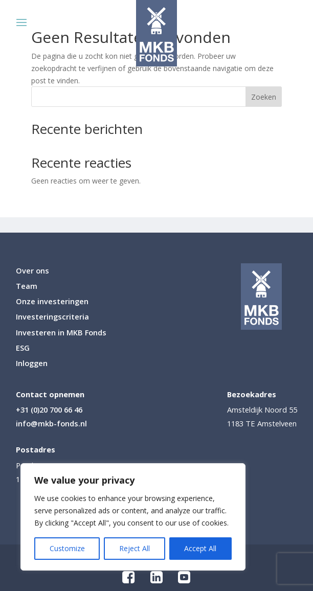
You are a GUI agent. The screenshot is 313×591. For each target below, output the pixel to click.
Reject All (134, 548)
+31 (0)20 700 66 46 (49, 409)
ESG (23, 348)
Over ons (32, 271)
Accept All (200, 548)
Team (26, 286)
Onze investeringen (52, 302)
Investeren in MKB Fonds (61, 333)
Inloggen (32, 363)
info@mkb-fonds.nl (51, 423)
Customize (67, 548)
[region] (132, 517)
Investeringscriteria (52, 317)
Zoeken (263, 97)
